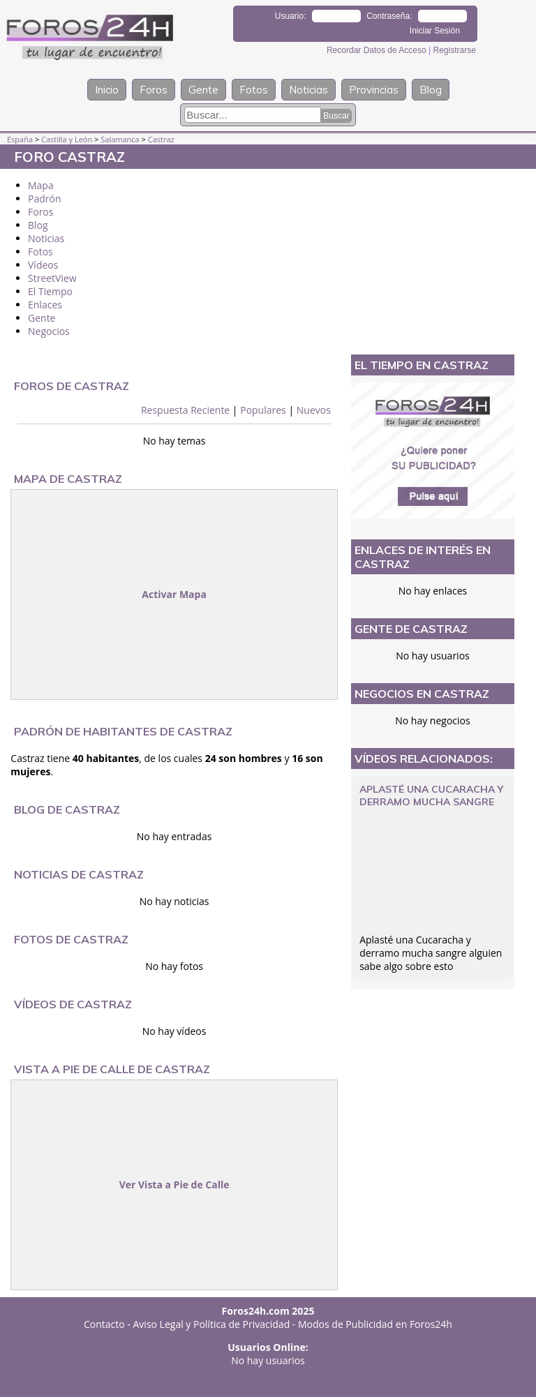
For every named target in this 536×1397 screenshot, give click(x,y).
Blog (430, 89)
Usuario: (290, 16)
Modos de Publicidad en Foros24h (375, 1324)
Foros (154, 89)
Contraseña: (389, 16)
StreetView (52, 278)
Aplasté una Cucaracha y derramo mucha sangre (431, 795)
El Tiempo (50, 291)
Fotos (253, 89)
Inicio (107, 89)
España (20, 139)
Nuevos (314, 410)
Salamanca (119, 139)
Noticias (308, 89)
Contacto (104, 1324)
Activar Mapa (174, 594)
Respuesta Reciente (185, 410)
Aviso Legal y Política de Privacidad (211, 1324)
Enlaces (45, 304)
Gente (203, 89)
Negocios (49, 331)
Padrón (44, 198)
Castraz (161, 139)
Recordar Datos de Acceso (378, 50)
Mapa (41, 185)
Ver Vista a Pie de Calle (174, 1184)
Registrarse (454, 50)
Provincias (374, 89)
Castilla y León (66, 139)
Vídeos (43, 264)
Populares (263, 410)
